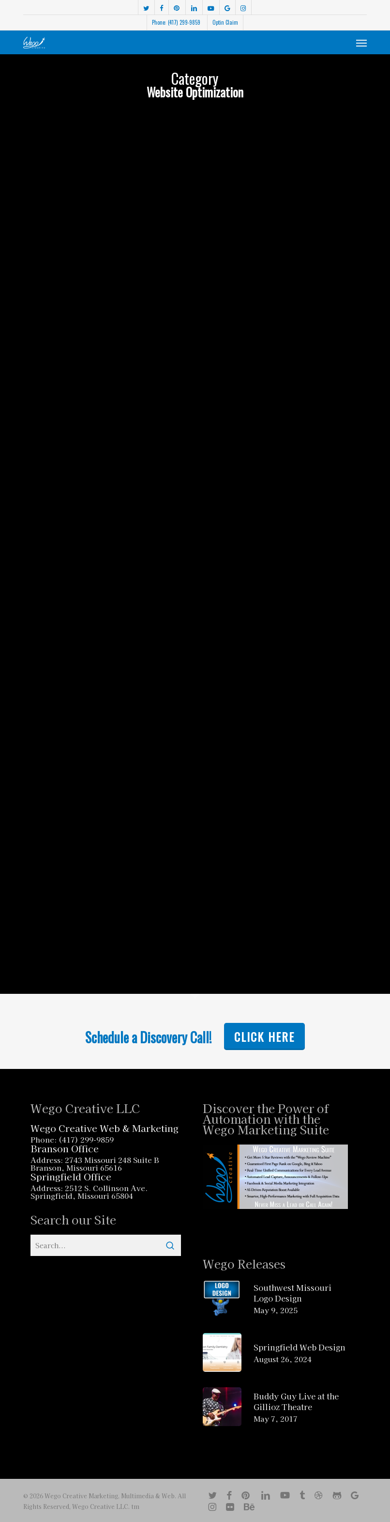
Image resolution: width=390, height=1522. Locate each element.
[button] (361, 42)
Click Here (264, 1036)
